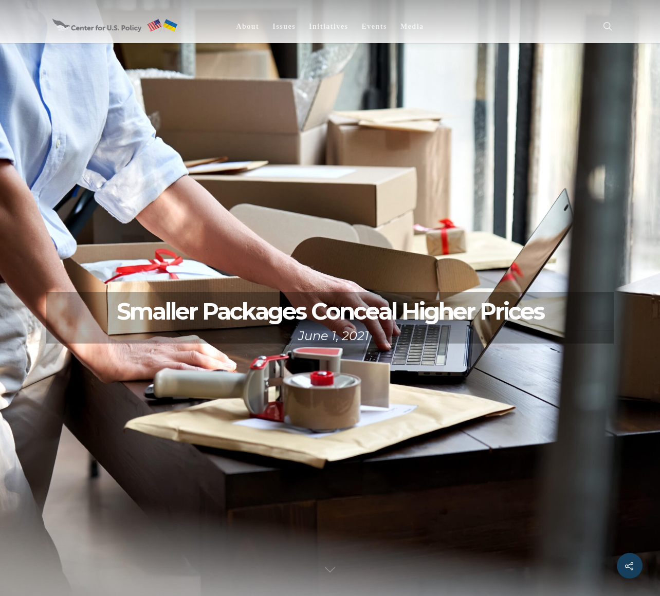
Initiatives (328, 26)
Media (412, 26)
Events (374, 26)
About (247, 26)
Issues (284, 26)
